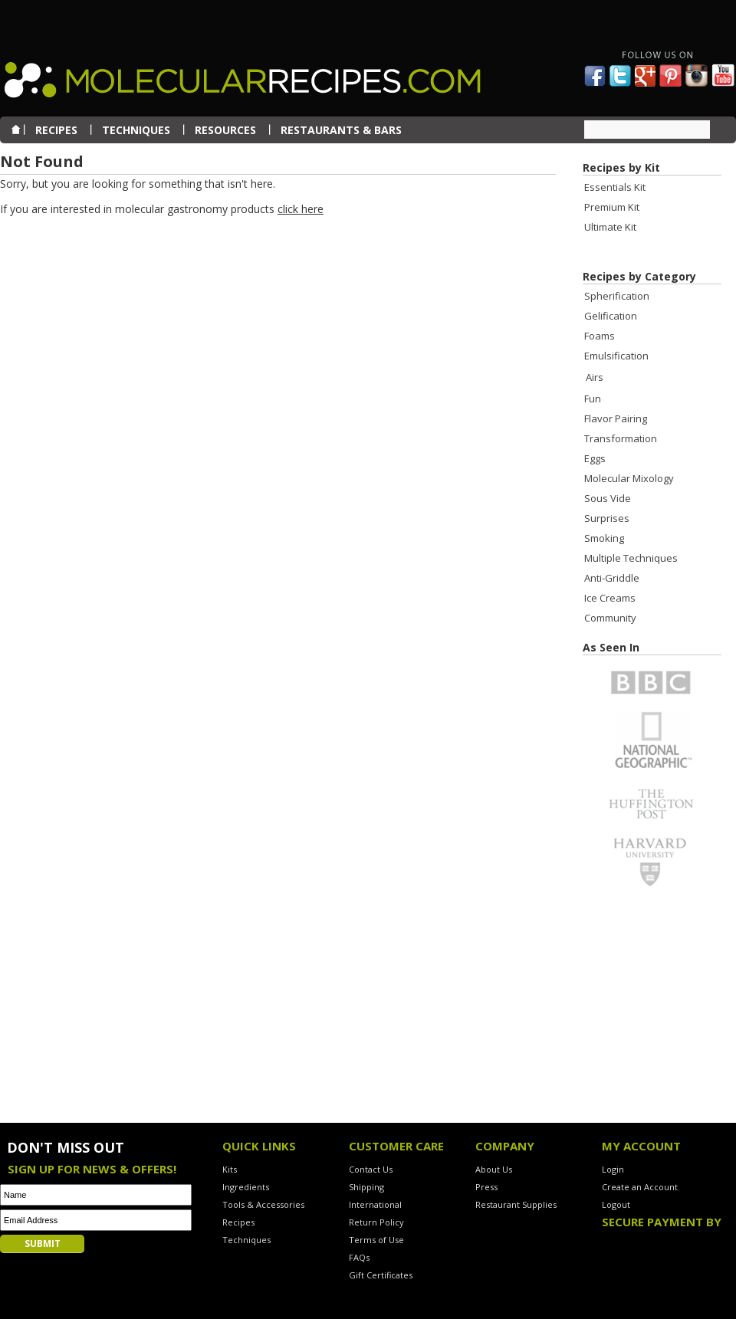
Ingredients (245, 1187)
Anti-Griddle (611, 578)
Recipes (238, 1222)
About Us (493, 1169)
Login (613, 1169)
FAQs (359, 1257)
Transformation (620, 438)
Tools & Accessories (263, 1204)
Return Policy (376, 1222)
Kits (229, 1169)
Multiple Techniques (631, 558)
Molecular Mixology (629, 478)
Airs (594, 377)
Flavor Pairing (615, 418)
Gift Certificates (380, 1275)
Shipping (366, 1187)
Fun (592, 398)
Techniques (246, 1239)
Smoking (604, 538)
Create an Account (640, 1187)
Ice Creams (610, 598)
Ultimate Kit (610, 227)
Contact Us (371, 1169)
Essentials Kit (615, 187)
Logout (616, 1204)
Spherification (616, 296)
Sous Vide (607, 498)
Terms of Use (376, 1239)
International (375, 1204)
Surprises (606, 518)
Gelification (610, 316)
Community (610, 618)
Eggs (595, 458)
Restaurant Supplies (516, 1204)
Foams (599, 336)
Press (486, 1187)
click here (301, 209)
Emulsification (616, 356)
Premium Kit (611, 207)
